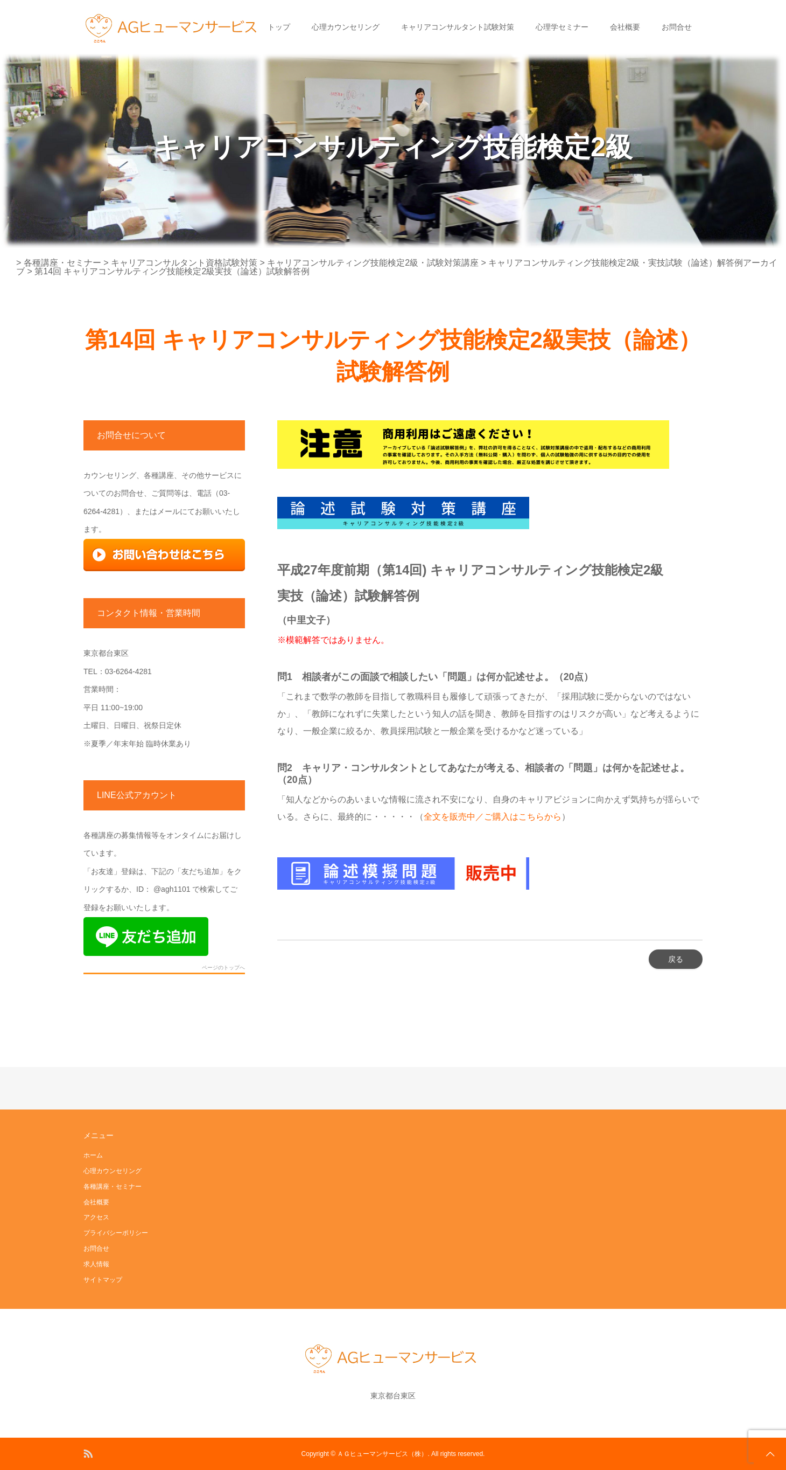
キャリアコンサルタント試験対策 (457, 27)
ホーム (93, 1155)
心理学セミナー (562, 27)
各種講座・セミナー (112, 1186)
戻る (675, 959)
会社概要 (625, 27)
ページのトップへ (223, 967)
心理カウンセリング (346, 27)
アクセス (96, 1217)
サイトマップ (102, 1280)
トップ (279, 27)
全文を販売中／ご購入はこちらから (493, 816)
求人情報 (96, 1264)
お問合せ (677, 27)
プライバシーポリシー (115, 1233)
